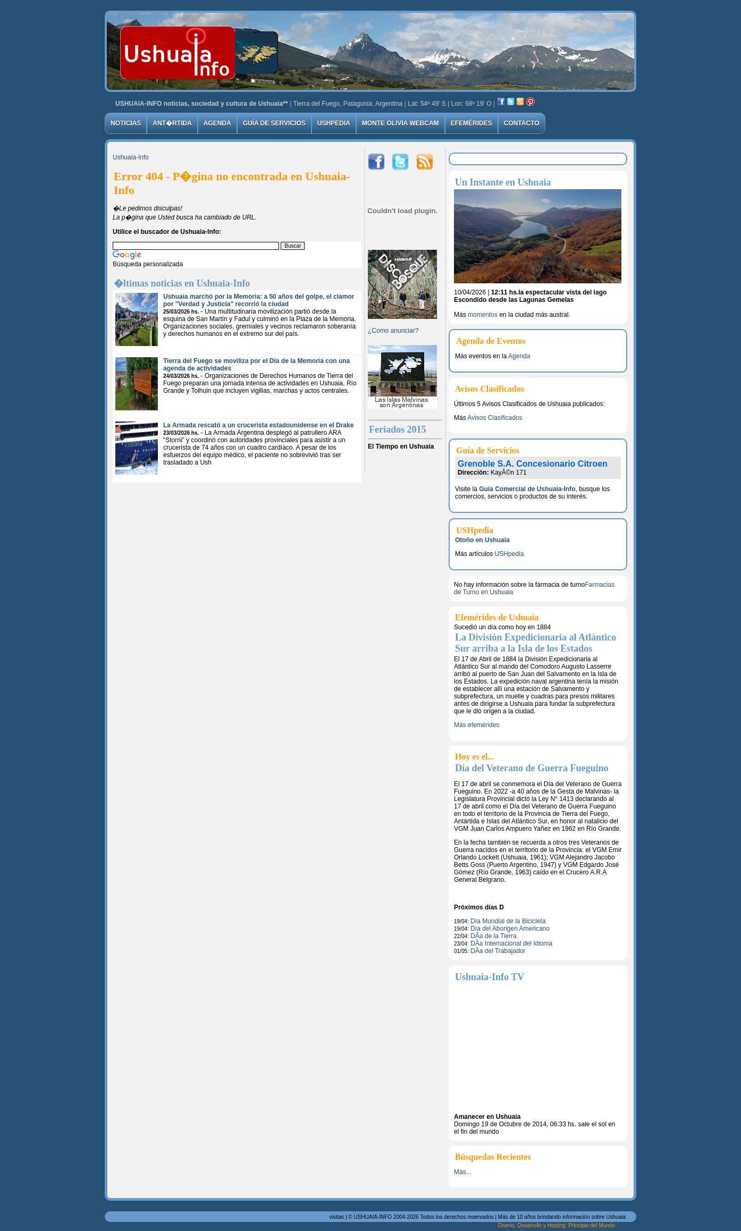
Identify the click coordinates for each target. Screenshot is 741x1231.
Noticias (126, 123)
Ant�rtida (172, 123)
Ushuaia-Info (131, 157)
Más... (462, 1172)
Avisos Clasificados (494, 417)
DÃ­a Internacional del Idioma (511, 943)
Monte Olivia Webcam (400, 123)
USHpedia (333, 123)
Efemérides (471, 123)
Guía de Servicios (274, 123)
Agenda (217, 123)
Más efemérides (476, 725)
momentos (483, 314)
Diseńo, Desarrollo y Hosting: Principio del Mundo (556, 1225)
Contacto (522, 123)
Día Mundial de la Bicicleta (507, 921)
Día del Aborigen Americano (510, 928)
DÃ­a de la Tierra (493, 936)
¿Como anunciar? (393, 330)
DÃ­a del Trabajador (497, 951)
